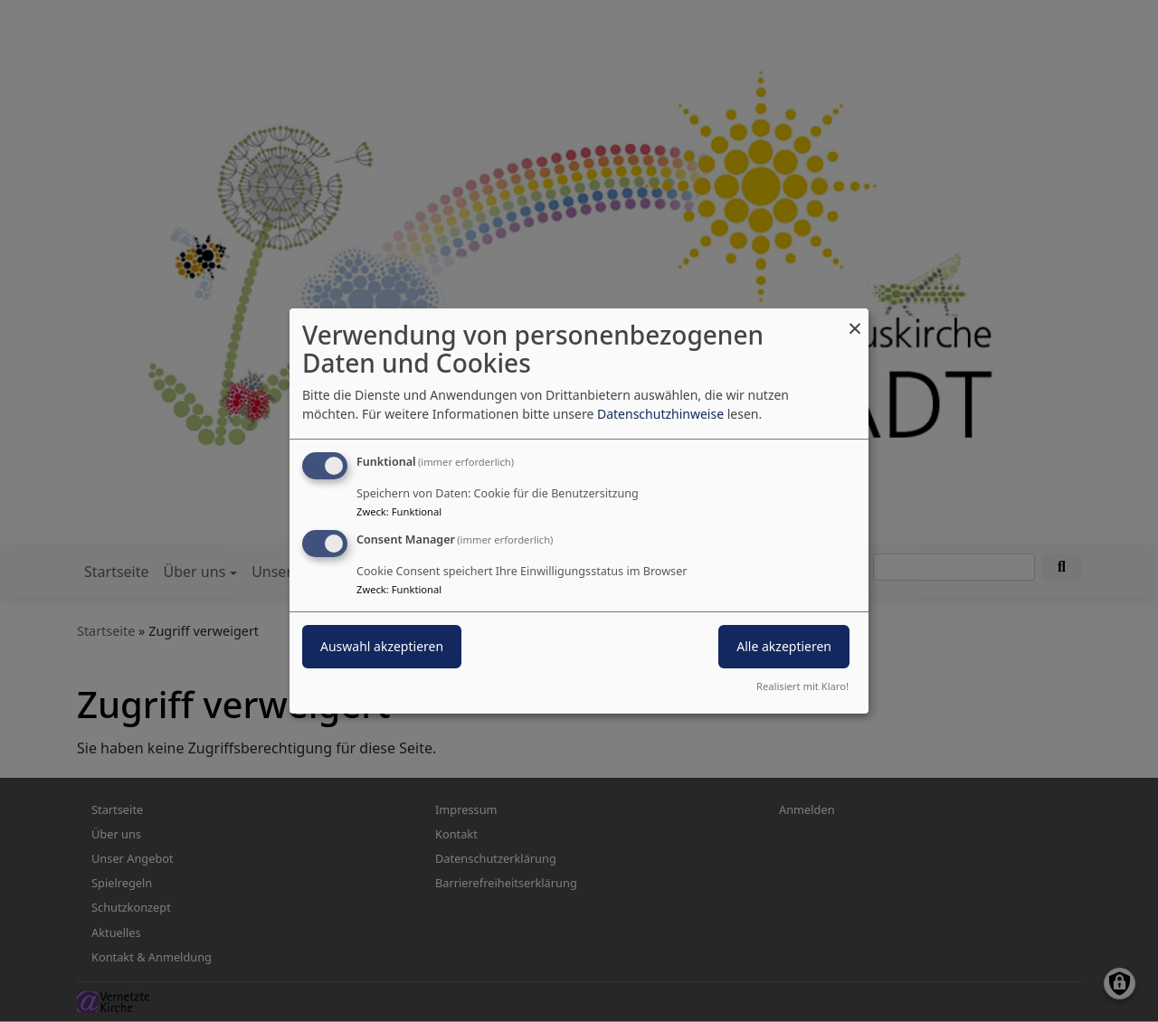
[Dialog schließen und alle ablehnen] (854, 319)
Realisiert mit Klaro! (802, 686)
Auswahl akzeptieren (381, 646)
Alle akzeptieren (783, 646)
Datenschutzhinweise (660, 413)
